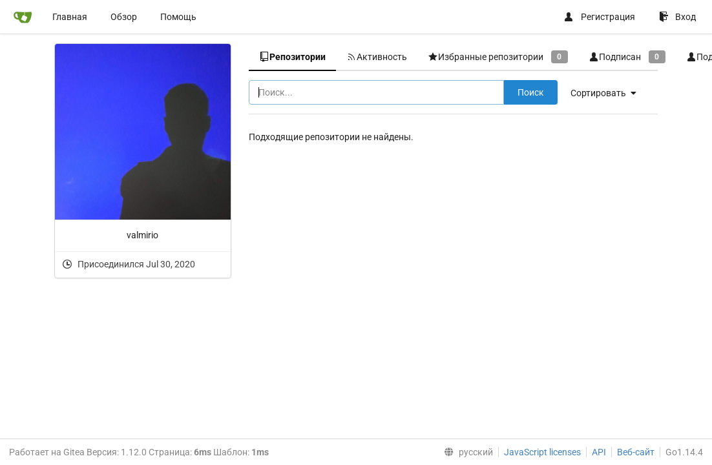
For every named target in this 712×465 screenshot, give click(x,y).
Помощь (178, 17)
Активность (376, 57)
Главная (69, 17)
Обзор (123, 17)
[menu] (466, 452)
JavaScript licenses (542, 452)
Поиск (531, 92)
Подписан (627, 56)
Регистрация (599, 17)
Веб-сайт (635, 452)
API (599, 452)
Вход (677, 17)
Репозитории (292, 57)
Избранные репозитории (498, 56)
